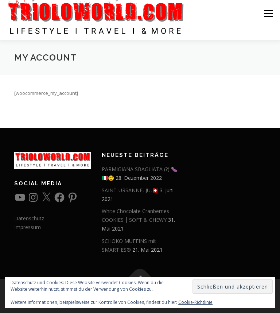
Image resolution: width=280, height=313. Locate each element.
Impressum (27, 227)
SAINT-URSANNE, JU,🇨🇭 (130, 190)
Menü (268, 13)
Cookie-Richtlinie (195, 302)
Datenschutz (29, 218)
